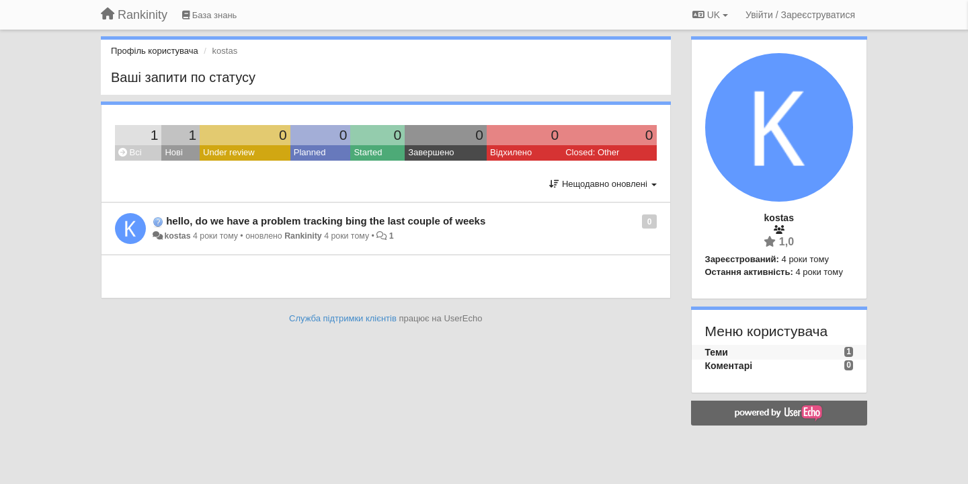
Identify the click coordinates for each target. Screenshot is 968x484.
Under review (229, 152)
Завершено (431, 152)
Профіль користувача (154, 51)
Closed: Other (592, 152)
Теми (716, 352)
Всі (130, 152)
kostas (177, 236)
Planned (310, 152)
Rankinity (303, 236)
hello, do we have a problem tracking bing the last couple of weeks (325, 221)
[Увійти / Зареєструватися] (800, 14)
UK (710, 14)
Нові (173, 152)
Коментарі (729, 365)
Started (368, 152)
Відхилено (511, 152)
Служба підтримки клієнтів (343, 318)
